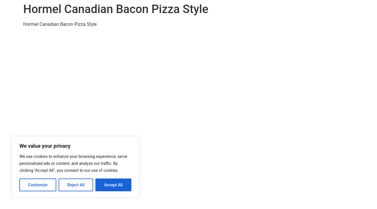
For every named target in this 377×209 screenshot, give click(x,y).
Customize (38, 185)
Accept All (113, 185)
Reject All (75, 185)
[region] (75, 166)
